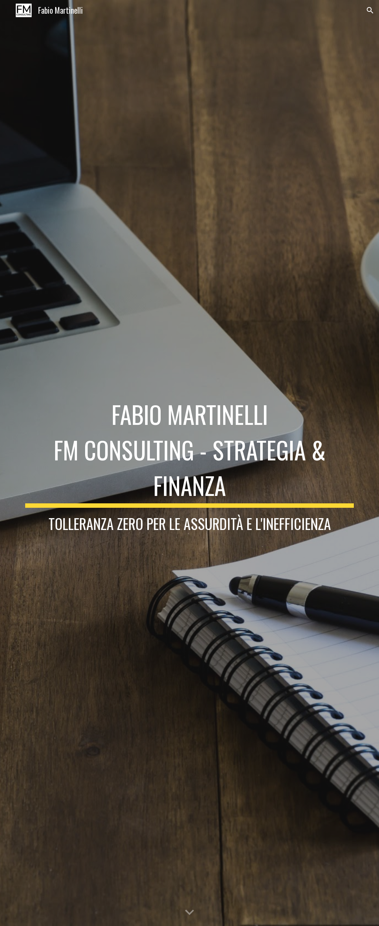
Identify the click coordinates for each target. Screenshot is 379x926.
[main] (189, 463)
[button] (370, 10)
